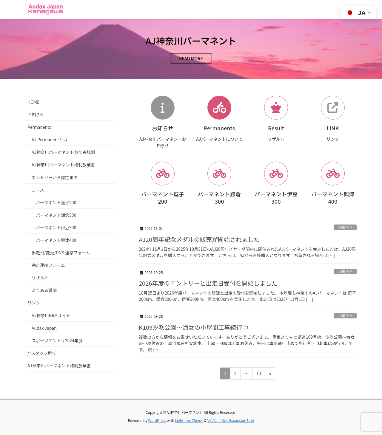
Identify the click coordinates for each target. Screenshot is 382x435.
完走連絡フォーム (48, 265)
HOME (33, 102)
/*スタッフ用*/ (41, 353)
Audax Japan (44, 328)
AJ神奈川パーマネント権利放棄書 (63, 165)
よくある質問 (44, 290)
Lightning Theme (189, 420)
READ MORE (191, 58)
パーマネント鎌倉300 (56, 215)
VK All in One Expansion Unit (230, 420)
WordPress (157, 420)
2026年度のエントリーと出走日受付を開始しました (208, 283)
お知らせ (345, 227)
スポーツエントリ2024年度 (57, 340)
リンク (33, 303)
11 (259, 374)
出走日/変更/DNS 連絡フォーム (61, 253)
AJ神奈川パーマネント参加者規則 (63, 152)
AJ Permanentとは (49, 140)
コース (38, 190)
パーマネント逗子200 (56, 202)
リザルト (40, 278)
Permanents (39, 127)
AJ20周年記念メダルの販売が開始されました (199, 239)
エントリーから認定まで (55, 177)
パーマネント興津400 (56, 240)
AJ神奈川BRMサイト (51, 315)
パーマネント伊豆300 (56, 227)
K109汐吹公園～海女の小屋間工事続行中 (193, 327)
